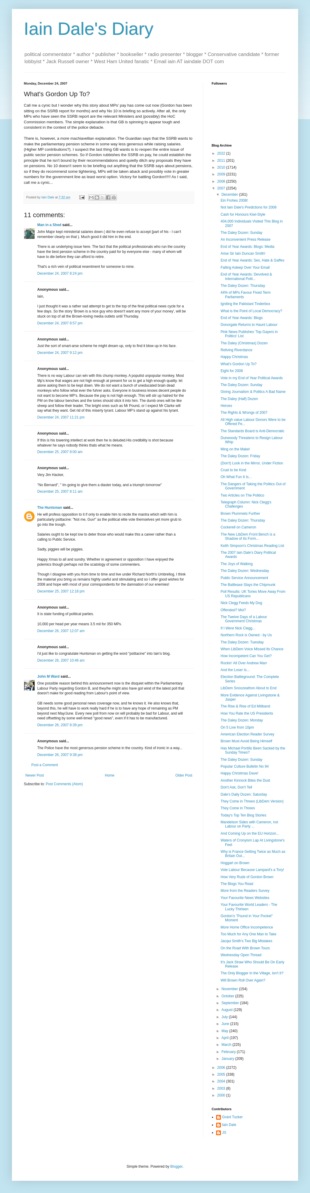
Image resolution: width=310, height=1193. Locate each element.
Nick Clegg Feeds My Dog (241, 603)
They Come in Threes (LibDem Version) (252, 801)
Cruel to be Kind (233, 470)
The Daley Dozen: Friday (240, 456)
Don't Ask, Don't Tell (236, 787)
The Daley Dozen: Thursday (243, 286)
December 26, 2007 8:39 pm (60, 725)
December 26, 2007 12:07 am (61, 631)
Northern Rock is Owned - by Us (246, 635)
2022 (221, 153)
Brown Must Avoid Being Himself (246, 741)
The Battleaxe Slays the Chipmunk (248, 585)
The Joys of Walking (237, 564)
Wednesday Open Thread (241, 955)
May (225, 1031)
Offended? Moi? (233, 610)
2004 (221, 1081)
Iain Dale (229, 1125)
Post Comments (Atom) (64, 784)
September (230, 1003)
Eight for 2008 (232, 371)
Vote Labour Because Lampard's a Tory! (252, 870)
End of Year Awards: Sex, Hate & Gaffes (252, 260)
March (226, 1045)
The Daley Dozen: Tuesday (242, 642)
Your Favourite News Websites (245, 898)
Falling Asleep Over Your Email (245, 267)
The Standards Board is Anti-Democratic (252, 431)
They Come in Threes (238, 808)
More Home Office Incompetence (247, 927)
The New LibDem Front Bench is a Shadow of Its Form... (248, 536)
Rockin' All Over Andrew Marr (244, 663)
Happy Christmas (234, 357)
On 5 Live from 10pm (237, 727)
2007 (221, 188)
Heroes (226, 406)
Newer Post (34, 775)
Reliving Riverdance (236, 350)
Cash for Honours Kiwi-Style (243, 214)
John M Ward (48, 676)
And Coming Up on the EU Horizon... (250, 833)
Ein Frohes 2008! (234, 200)
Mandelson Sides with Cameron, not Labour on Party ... (249, 824)
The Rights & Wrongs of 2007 (244, 412)
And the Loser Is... (235, 670)
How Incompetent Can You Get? (246, 656)
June (225, 1024)
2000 (221, 1095)
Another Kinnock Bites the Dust (245, 780)
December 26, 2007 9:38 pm (60, 755)
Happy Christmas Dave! (239, 773)
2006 (221, 1068)
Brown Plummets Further (240, 513)
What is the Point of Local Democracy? (251, 311)
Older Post (183, 775)
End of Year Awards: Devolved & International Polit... (246, 276)
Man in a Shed (49, 225)
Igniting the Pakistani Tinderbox (245, 304)
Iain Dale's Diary (89, 29)
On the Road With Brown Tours (245, 948)
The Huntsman (49, 507)
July (225, 1017)
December (230, 194)
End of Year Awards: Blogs (242, 318)
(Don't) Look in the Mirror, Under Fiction (252, 463)
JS (224, 1132)
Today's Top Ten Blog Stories (243, 815)
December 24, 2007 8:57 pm (60, 323)
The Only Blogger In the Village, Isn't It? (252, 973)
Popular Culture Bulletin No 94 (245, 766)
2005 (221, 1074)
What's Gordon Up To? (239, 364)
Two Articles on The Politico (242, 495)
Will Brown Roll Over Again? (243, 980)
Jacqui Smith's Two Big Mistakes (246, 941)
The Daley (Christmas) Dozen (244, 343)
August (227, 1010)
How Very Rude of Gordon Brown (247, 877)
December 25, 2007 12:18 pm (61, 591)
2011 (221, 160)
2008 (221, 181)
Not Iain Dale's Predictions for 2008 (249, 207)
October (228, 996)
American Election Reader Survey (247, 734)
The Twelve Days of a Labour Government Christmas (244, 619)
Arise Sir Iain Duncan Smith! (243, 253)
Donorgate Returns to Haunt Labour (249, 325)
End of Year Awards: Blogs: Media (248, 247)
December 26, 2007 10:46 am (61, 660)
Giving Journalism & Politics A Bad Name (253, 392)
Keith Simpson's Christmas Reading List (252, 546)
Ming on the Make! (235, 449)
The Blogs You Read (237, 884)
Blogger (176, 1166)
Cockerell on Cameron (238, 527)
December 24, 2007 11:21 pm (61, 417)
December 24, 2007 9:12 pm (60, 353)
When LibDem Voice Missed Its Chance (252, 649)
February (229, 1052)
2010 (221, 167)
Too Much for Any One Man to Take (248, 934)
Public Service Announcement (244, 578)
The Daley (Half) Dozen (239, 399)
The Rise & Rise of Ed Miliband (245, 706)
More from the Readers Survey (245, 891)
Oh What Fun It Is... (236, 477)
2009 (221, 174)
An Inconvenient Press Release (245, 239)
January (228, 1059)
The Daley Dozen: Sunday (241, 233)
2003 (221, 1088)
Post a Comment (44, 765)
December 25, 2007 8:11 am (60, 491)
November (230, 989)
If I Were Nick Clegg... (238, 628)
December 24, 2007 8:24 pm (60, 273)
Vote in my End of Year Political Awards (252, 378)
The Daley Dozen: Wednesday (245, 571)
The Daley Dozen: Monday (242, 720)
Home (109, 775)
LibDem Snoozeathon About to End (248, 688)
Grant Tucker (232, 1117)
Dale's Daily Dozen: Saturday (244, 794)
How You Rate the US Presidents (247, 713)
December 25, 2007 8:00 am (60, 452)
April (225, 1038)
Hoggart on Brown (235, 863)
